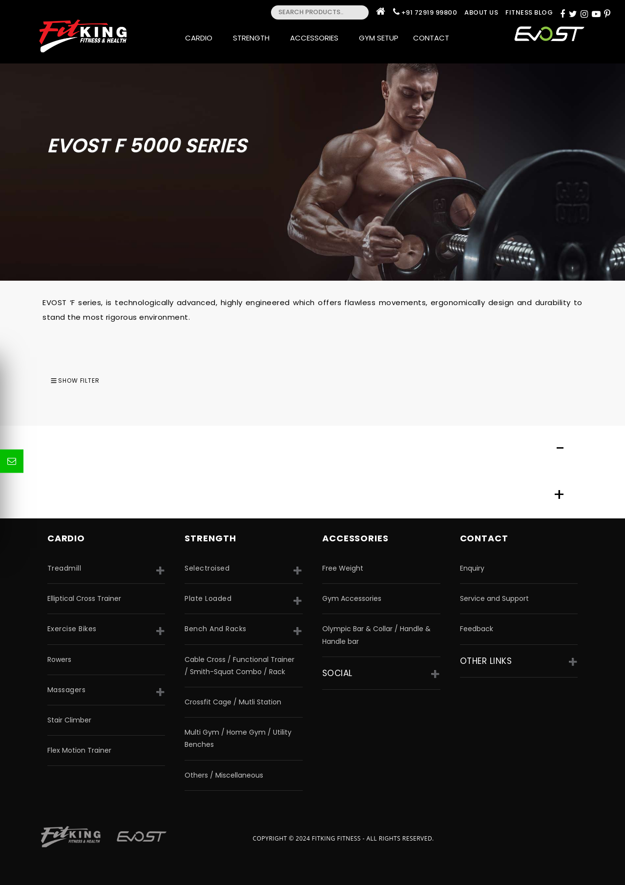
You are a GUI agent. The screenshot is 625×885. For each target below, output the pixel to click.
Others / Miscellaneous (224, 775)
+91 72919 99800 (429, 12)
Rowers (59, 659)
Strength (254, 38)
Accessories (317, 38)
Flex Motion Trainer (79, 750)
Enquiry (472, 568)
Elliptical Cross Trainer (84, 598)
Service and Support (494, 598)
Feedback (476, 629)
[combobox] (601, 380)
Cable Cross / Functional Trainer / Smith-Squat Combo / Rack (239, 666)
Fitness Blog (529, 12)
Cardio (201, 38)
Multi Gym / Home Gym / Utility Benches (238, 738)
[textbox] (601, 380)
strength (210, 538)
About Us (481, 12)
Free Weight (342, 568)
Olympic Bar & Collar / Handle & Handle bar (376, 635)
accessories (355, 538)
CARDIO (66, 538)
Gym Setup (378, 38)
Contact (434, 38)
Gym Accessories (351, 598)
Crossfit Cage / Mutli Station (233, 702)
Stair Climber (69, 720)
